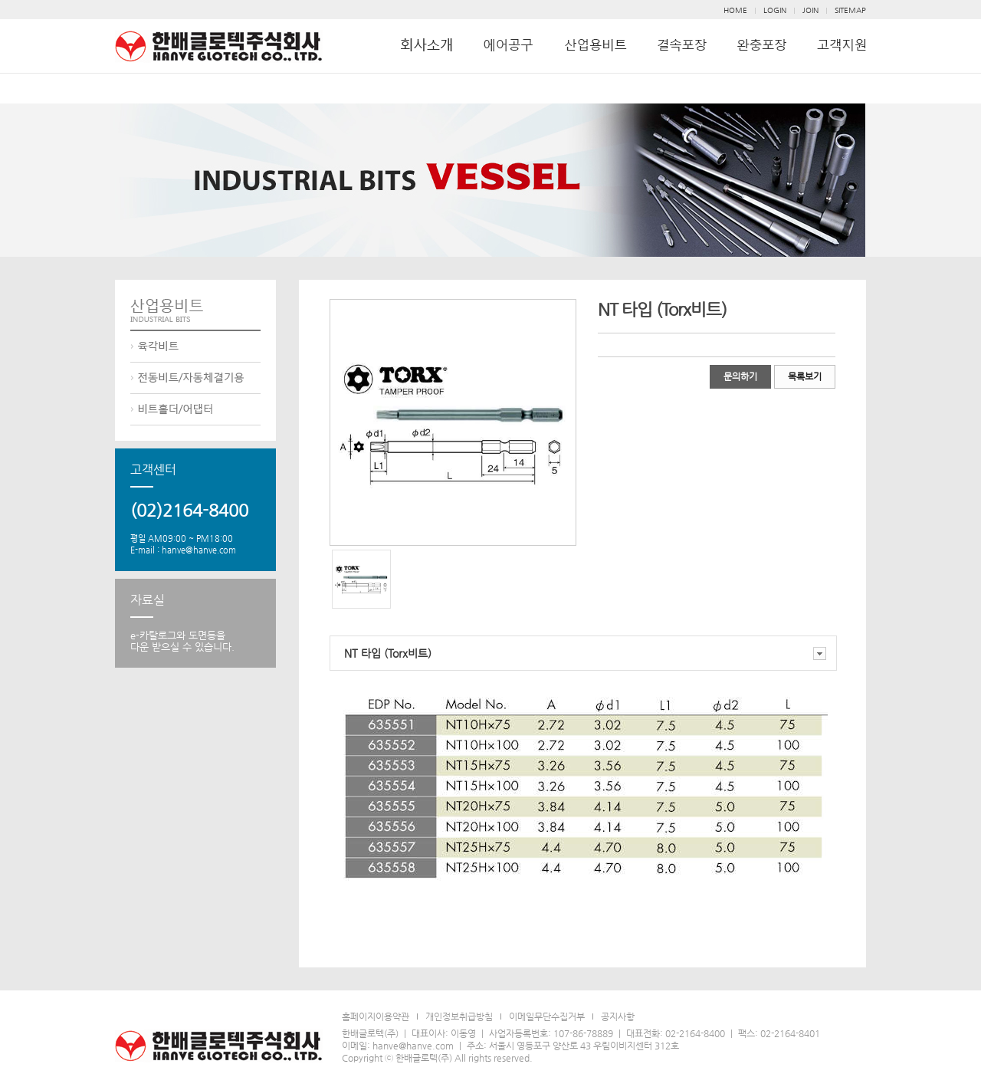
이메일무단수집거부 (547, 1016)
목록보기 (805, 376)
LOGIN (774, 10)
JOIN (810, 10)
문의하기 (740, 376)
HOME (735, 10)
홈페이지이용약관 (375, 1016)
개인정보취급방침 (459, 1016)
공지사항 (618, 1016)
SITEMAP (850, 10)
